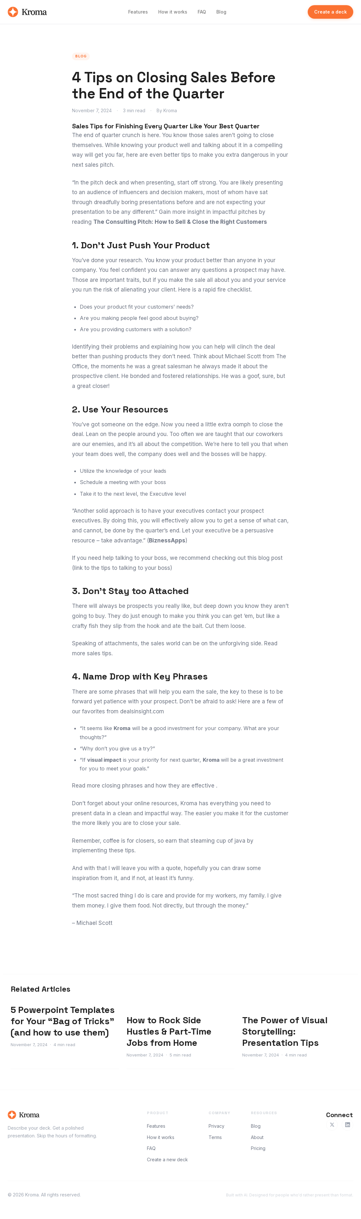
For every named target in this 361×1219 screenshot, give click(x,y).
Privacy (216, 1126)
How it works (172, 12)
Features (138, 12)
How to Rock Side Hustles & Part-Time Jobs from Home (169, 1031)
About (257, 1137)
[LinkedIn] (347, 1125)
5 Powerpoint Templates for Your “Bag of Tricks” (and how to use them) (63, 1021)
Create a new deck (167, 1159)
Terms (215, 1137)
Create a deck (330, 12)
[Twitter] (332, 1125)
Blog (221, 12)
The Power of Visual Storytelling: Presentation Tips (284, 1031)
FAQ (202, 12)
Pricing (258, 1148)
